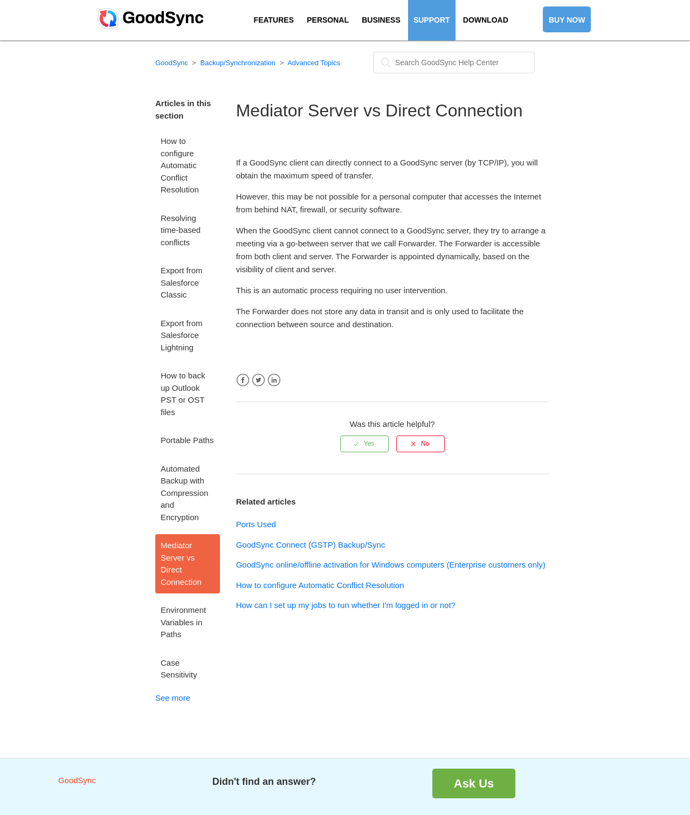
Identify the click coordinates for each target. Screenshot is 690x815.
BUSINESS (381, 20)
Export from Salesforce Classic (182, 282)
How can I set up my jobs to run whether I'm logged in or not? (346, 605)
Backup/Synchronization (238, 63)
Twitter (258, 380)
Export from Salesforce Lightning (182, 335)
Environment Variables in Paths (183, 622)
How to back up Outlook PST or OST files (183, 394)
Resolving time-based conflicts (181, 230)
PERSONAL (328, 20)
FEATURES (274, 20)
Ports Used (256, 524)
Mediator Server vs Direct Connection (181, 563)
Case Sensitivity (179, 669)
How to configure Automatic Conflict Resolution (180, 165)
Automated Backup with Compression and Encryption (184, 493)
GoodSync (171, 63)
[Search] (454, 62)
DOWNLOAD (485, 20)
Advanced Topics (313, 63)
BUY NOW (567, 20)
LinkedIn (274, 380)
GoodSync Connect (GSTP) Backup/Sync (310, 544)
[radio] (364, 444)
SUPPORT (431, 20)
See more (172, 697)
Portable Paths (187, 440)
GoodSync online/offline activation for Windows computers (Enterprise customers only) (391, 564)
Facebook (243, 380)
